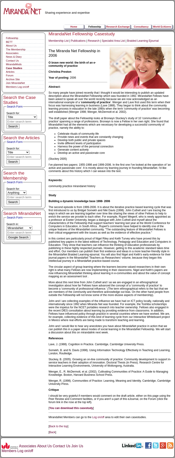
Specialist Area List (113, 40)
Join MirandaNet (15, 83)
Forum (9, 75)
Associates (12, 53)
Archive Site (13, 79)
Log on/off (98, 417)
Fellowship (94, 26)
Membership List (59, 40)
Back (52, 432)
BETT (9, 42)
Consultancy (141, 26)
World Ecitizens (162, 26)
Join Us (77, 446)
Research (93, 40)
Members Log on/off (17, 86)
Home (73, 26)
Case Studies (14, 68)
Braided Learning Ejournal (143, 40)
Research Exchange (118, 26)
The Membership (15, 49)
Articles (10, 71)
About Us (11, 45)
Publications (78, 40)
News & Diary (14, 56)
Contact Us (12, 60)
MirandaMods (14, 64)
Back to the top (58, 426)
